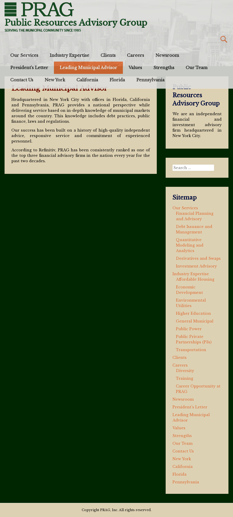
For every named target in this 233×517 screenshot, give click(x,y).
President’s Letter (29, 67)
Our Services (24, 55)
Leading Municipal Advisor (88, 67)
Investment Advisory (196, 266)
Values (135, 67)
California (87, 79)
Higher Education (193, 313)
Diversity (185, 370)
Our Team (197, 67)
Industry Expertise (69, 55)
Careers (135, 55)
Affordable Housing (195, 279)
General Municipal (194, 321)
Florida (117, 79)
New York (55, 79)
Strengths (163, 67)
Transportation (191, 349)
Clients (108, 55)
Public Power (189, 329)
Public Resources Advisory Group (76, 23)
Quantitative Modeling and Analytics (189, 245)
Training (184, 378)
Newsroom (167, 55)
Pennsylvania (150, 79)
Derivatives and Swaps (198, 258)
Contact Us (21, 79)
